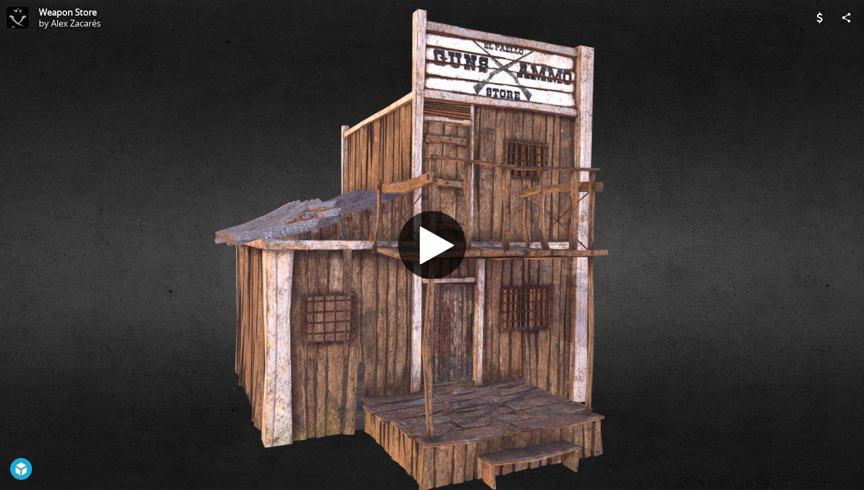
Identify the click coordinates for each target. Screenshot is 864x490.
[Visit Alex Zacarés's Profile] (18, 18)
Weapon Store (68, 12)
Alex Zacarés (76, 23)
